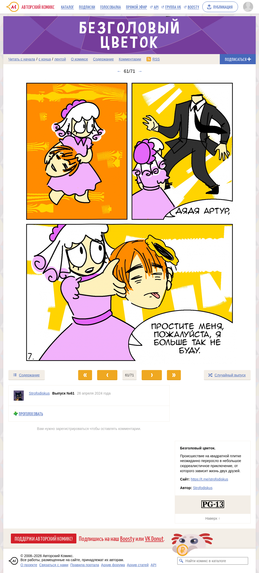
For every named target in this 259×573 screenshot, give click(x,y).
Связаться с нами (53, 565)
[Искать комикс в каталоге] (181, 560)
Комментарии (130, 59)
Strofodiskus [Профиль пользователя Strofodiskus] (39, 393)
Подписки (87, 7)
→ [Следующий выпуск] (140, 71)
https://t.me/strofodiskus (209, 479)
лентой (60, 59)
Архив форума (113, 565)
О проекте (28, 565)
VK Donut (154, 538)
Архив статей (138, 565)
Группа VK (173, 7)
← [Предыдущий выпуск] (119, 71)
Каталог (67, 7)
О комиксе (79, 59)
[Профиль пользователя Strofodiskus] (19, 396)
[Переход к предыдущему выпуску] (35, 222)
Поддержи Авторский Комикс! (44, 538)
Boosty (193, 7)
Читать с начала (21, 59)
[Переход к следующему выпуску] (129, 222)
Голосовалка (110, 7)
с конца (45, 59)
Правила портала (84, 565)
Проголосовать (31, 413)
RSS (156, 59)
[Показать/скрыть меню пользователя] (248, 7)
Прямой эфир (136, 7)
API (156, 7)
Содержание (103, 59)
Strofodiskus (202, 488)
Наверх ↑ (212, 518)
